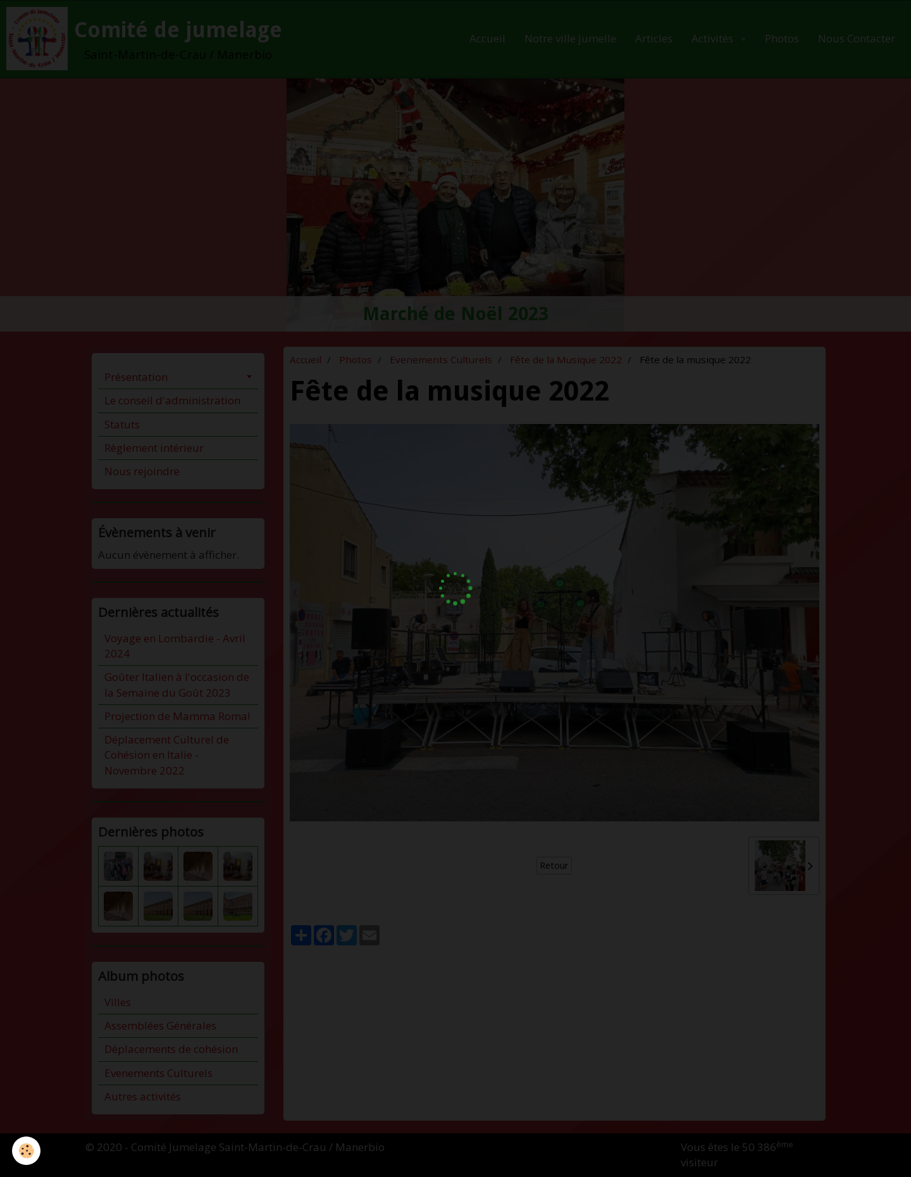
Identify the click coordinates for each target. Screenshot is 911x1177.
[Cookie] (27, 1151)
